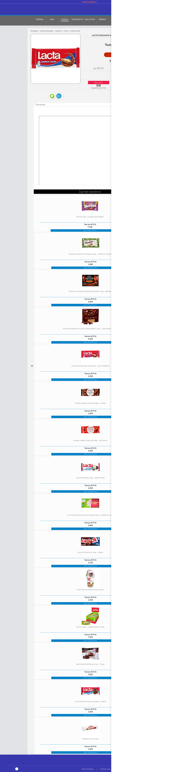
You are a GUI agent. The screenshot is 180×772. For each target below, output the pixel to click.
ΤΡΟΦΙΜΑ (34, 31)
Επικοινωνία (105, 769)
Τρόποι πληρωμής (145, 769)
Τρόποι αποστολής (168, 769)
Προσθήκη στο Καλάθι (119, 54)
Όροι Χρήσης (87, 769)
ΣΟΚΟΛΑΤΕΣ (75, 31)
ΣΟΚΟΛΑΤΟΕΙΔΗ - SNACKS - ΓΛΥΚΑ (54, 31)
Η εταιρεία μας (124, 769)
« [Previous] (32, 365)
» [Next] (148, 365)
